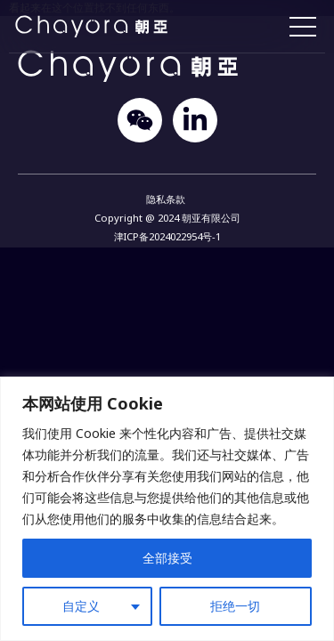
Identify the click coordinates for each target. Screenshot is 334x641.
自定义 (81, 605)
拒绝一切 (235, 605)
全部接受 (167, 557)
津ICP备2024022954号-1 (167, 236)
